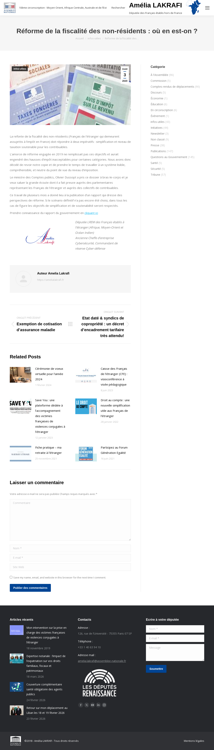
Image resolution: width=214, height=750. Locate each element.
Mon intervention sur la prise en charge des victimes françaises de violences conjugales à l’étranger (46, 635)
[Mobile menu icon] (207, 8)
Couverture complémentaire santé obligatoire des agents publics (44, 689)
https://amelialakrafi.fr (50, 279)
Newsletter (158, 133)
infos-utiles (19, 68)
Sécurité (156, 169)
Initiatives (157, 127)
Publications (158, 151)
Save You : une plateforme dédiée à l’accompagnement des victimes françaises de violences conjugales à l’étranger (50, 416)
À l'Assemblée (159, 75)
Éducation (157, 104)
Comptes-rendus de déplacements (172, 86)
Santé (154, 163)
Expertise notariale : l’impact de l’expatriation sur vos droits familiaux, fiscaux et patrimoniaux (46, 663)
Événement (158, 116)
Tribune (155, 174)
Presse (155, 145)
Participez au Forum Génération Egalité (114, 450)
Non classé (158, 139)
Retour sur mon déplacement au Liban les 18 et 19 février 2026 (46, 710)
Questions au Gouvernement (169, 157)
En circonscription (162, 110)
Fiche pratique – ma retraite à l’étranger (48, 450)
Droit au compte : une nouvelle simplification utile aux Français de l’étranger (115, 408)
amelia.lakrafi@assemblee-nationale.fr (102, 661)
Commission (158, 81)
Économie (157, 98)
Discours (156, 92)
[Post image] (20, 375)
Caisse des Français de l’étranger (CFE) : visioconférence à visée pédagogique (114, 376)
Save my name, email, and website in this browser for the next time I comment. (59, 577)
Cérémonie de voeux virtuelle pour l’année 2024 (49, 374)
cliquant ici (91, 213)
